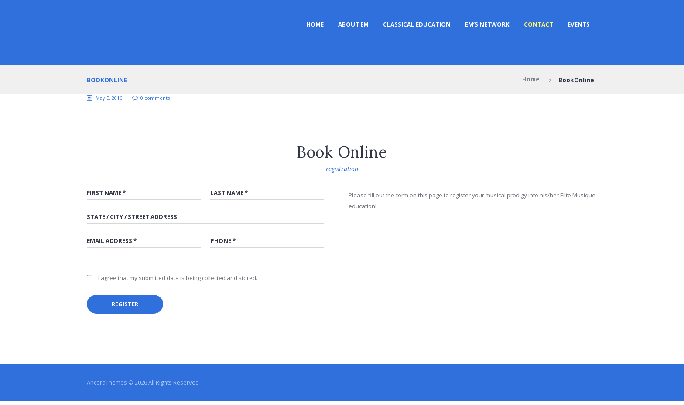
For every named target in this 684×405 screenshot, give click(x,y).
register (128, 307)
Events (578, 25)
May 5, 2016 (111, 97)
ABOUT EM (341, 25)
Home (300, 25)
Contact (535, 25)
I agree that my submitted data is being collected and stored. (177, 280)
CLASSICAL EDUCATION (408, 25)
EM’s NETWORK (481, 25)
